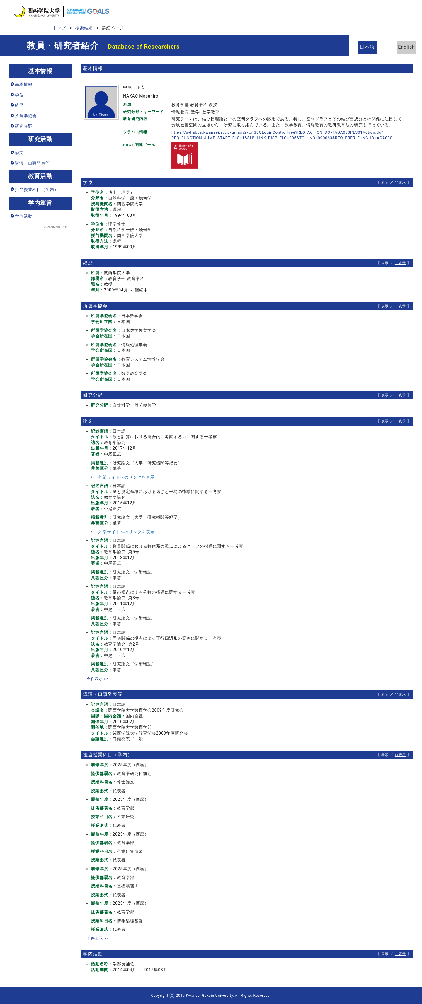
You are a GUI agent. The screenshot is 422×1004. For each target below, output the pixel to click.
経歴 (19, 105)
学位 (19, 95)
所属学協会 (26, 115)
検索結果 (84, 27)
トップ (59, 27)
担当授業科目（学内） (36, 189)
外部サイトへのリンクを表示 (123, 477)
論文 (19, 152)
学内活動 (23, 216)
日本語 (369, 47)
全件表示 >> (98, 678)
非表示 (400, 182)
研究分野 (23, 126)
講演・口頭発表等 (32, 163)
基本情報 (23, 84)
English (401, 47)
